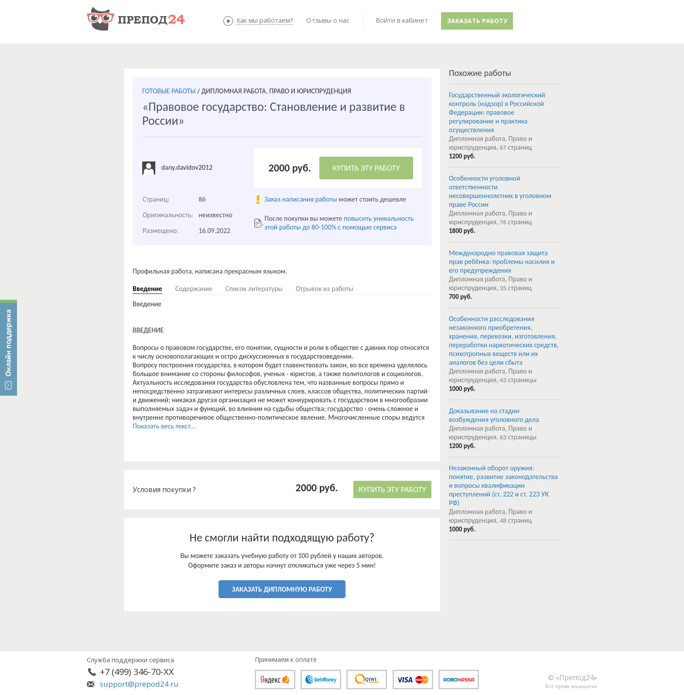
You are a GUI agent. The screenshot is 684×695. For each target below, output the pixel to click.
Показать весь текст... (164, 426)
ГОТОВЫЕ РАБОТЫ (168, 91)
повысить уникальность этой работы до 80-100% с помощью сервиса (339, 222)
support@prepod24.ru (139, 684)
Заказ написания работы (300, 199)
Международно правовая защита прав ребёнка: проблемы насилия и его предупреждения (502, 261)
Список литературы (254, 288)
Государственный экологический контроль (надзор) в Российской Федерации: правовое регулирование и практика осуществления (497, 112)
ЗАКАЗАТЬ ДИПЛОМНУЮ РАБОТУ (282, 589)
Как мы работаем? (264, 20)
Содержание (193, 288)
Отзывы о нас (327, 20)
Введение (147, 288)
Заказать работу (477, 21)
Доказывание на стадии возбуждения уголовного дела (494, 415)
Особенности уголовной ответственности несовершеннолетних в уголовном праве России (500, 191)
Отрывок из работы (324, 288)
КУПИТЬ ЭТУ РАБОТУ (366, 168)
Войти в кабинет (402, 20)
